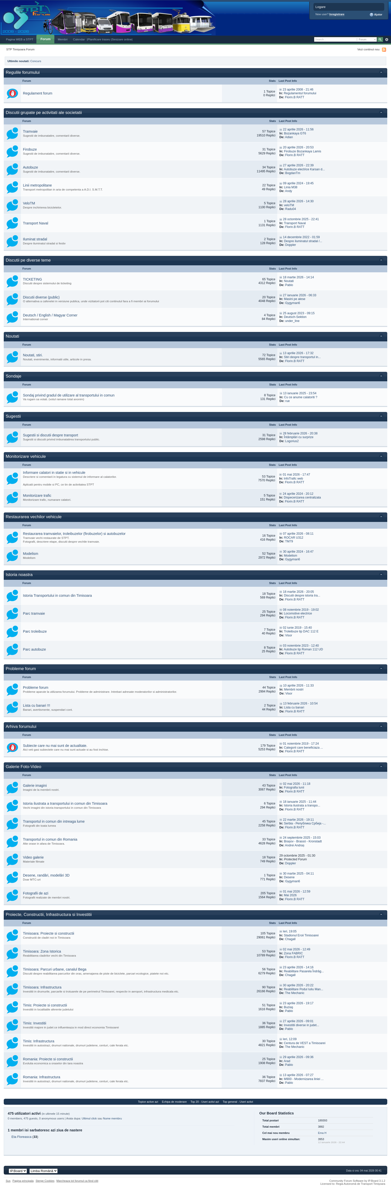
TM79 (289, 541)
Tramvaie (30, 131)
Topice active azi (148, 1101)
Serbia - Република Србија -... (305, 823)
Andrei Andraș (294, 845)
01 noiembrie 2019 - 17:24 (301, 743)
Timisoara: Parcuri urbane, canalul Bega (55, 969)
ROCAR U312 (293, 537)
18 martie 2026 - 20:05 (298, 592)
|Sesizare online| (121, 39)
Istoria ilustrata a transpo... (302, 805)
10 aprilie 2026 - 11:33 (298, 685)
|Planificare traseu (99, 39)
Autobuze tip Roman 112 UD (303, 649)
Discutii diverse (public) (41, 297)
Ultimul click (89, 1118)
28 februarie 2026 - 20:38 (300, 433)
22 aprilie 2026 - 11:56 (298, 129)
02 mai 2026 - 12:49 (296, 949)
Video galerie (33, 857)
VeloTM (29, 203)
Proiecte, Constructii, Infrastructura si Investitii (49, 914)
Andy (288, 191)
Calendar (79, 39)
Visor (288, 635)
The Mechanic (294, 993)
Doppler (290, 245)
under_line (292, 321)
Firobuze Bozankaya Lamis (302, 151)
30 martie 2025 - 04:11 (298, 873)
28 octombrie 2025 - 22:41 (301, 219)
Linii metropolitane (37, 185)
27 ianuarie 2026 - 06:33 (299, 295)
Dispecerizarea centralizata (302, 497)
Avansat (387, 39)
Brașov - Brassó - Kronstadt (303, 841)
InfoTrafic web (293, 478)
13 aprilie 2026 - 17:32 (298, 353)
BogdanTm (292, 173)
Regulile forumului (23, 72)
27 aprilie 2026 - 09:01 (298, 1021)
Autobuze (30, 167)
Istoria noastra (19, 574)
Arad (287, 1061)
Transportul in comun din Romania (50, 839)
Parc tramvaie (34, 613)
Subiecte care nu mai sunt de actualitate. (55, 746)
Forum (45, 39)
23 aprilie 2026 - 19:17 (298, 1003)
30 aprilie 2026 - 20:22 (298, 985)
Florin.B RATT (294, 97)
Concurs (35, 61)
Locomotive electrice (298, 613)
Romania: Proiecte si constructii (48, 1059)
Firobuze (30, 149)
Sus (8, 1180)
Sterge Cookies (45, 1180)
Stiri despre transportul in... (302, 357)
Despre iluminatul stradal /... (303, 241)
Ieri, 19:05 (289, 931)
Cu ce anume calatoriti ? (300, 397)
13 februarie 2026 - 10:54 (300, 703)
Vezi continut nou (368, 49)
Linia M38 (290, 187)
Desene (289, 877)
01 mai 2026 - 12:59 (296, 891)
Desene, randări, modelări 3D (46, 875)
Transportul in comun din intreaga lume (54, 821)
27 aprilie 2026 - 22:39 (298, 165)
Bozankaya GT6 (295, 133)
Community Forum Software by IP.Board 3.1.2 (357, 1180)
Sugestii (13, 416)
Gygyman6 (292, 303)
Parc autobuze (34, 649)
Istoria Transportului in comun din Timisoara (57, 595)
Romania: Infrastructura (41, 1077)
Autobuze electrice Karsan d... (304, 169)
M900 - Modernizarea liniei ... (303, 1079)
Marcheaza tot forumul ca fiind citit (77, 1180)
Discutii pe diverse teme (28, 260)
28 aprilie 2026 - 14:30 (298, 201)
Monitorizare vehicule (26, 456)
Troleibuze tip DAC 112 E (301, 631)
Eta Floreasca (21, 1137)
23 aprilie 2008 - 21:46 (298, 89)
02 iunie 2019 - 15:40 (297, 627)
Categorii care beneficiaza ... (303, 747)
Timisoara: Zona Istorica (42, 951)
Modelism (30, 554)
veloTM (289, 205)
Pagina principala (23, 1180)
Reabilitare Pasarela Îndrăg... (304, 971)
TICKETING (32, 279)
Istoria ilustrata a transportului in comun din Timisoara (65, 803)
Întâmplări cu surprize (298, 437)
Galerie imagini (35, 786)
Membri (63, 39)
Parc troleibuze (35, 631)
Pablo (289, 285)
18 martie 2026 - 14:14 (298, 277)
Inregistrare (337, 14)
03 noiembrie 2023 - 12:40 (301, 645)
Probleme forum (21, 668)
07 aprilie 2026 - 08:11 (298, 533)
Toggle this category (382, 73)
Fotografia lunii (294, 787)
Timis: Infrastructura (38, 1041)
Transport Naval (35, 223)
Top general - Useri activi (238, 1101)
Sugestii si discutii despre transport (50, 435)
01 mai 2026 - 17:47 (296, 474)
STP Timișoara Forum (20, 49)
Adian (289, 137)
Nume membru (112, 1118)
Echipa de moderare (174, 1101)
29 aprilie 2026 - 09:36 (298, 1057)
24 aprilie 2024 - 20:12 (298, 493)
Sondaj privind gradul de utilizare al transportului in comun (68, 395)
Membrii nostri (293, 689)
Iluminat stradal (35, 239)
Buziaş (288, 1007)
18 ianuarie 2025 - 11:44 (299, 801)
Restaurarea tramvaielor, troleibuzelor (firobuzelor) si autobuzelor (74, 534)
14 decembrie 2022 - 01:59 (301, 237)
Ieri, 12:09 (289, 1039)
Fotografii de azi (35, 893)
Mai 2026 (290, 895)
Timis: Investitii (34, 1023)
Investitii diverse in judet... (301, 1025)
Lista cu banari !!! (36, 705)
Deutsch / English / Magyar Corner (50, 315)
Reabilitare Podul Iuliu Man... (303, 989)
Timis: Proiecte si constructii (45, 1005)
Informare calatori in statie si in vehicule (54, 473)
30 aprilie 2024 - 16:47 (298, 551)
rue (287, 401)
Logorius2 (292, 441)
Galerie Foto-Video (23, 766)
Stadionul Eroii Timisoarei (301, 935)
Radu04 (290, 209)
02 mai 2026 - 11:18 (296, 784)
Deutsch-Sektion (295, 317)
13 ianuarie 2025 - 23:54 (299, 393)
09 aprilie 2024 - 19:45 (298, 183)
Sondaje (13, 376)
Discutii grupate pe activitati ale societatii (44, 112)
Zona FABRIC (293, 953)
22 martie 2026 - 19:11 (298, 819)
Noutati (289, 281)
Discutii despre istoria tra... (302, 595)
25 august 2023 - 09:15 (299, 313)
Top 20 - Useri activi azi (205, 1101)
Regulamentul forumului (300, 93)
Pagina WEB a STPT (19, 39)
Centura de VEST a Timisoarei (304, 1043)
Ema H (322, 1132)
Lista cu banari (294, 707)
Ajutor (376, 15)
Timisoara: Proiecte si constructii (48, 933)
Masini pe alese (294, 299)
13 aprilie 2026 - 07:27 (298, 1075)
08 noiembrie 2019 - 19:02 (301, 609)
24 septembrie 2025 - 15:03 (302, 837)
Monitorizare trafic (37, 495)
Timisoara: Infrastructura (42, 987)
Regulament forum (37, 93)
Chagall (290, 939)
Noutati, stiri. (33, 355)
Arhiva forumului (21, 726)
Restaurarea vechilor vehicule (34, 516)
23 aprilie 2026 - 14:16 (298, 967)
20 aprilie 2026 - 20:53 (298, 147)
